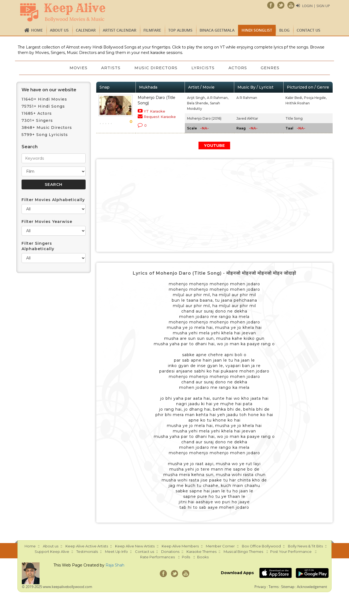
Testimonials (87, 551)
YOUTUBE (214, 145)
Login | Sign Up (316, 5)
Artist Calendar (119, 30)
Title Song (294, 118)
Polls (186, 557)
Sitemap (287, 586)
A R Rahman (246, 98)
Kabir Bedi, (294, 98)
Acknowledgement (312, 586)
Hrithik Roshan (297, 103)
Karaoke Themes (201, 551)
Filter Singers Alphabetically (38, 246)
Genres (273, 67)
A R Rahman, (217, 98)
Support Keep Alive (52, 551)
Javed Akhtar (247, 118)
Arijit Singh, (196, 98)
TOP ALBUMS (180, 30)
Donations (170, 551)
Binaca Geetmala (217, 30)
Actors (240, 67)
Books (203, 557)
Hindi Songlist (257, 30)
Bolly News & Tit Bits (305, 546)
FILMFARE (152, 30)
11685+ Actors (37, 113)
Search (30, 146)
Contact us (308, 30)
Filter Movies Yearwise (47, 221)
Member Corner (220, 546)
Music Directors (155, 67)
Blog (284, 30)
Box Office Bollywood (261, 546)
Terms (274, 586)
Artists (109, 67)
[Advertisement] (214, 205)
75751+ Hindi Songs (43, 106)
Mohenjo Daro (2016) (204, 118)
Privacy (260, 586)
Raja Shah (115, 565)
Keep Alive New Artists (135, 546)
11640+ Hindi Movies (44, 99)
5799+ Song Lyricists (45, 134)
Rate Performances (157, 557)
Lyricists (203, 67)
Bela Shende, (198, 103)
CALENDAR (86, 30)
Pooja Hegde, (315, 98)
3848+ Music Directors (47, 127)
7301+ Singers (37, 120)
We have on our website (49, 89)
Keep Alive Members (180, 546)
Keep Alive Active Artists (86, 546)
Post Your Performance (291, 551)
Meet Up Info (116, 551)
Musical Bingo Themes (243, 551)
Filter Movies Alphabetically (53, 199)
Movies (75, 67)
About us (59, 30)
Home (37, 30)
